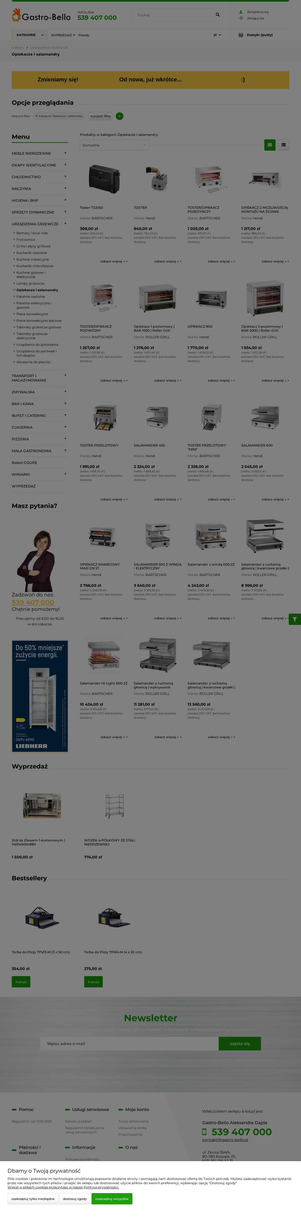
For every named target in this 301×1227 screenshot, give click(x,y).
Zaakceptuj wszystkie (112, 1199)
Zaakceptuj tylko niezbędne (33, 1199)
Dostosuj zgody (75, 1199)
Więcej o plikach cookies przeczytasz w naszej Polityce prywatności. (63, 1187)
